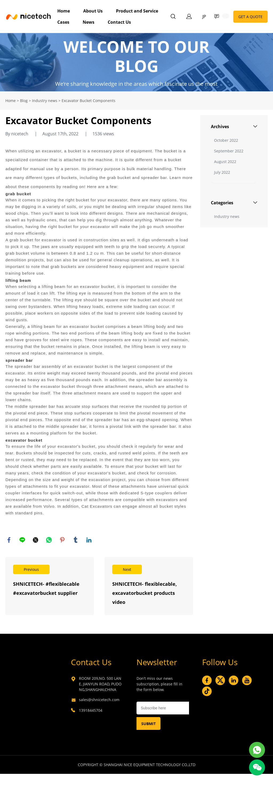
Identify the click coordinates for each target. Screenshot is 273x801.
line (23, 540)
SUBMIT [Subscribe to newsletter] (148, 724)
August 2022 (225, 161)
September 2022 (228, 150)
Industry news (44, 100)
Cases (63, 22)
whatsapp (49, 540)
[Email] (162, 708)
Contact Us (119, 22)
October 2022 (226, 140)
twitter (36, 540)
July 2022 (222, 172)
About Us (93, 11)
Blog (24, 100)
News (88, 22)
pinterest (63, 540)
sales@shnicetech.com (99, 700)
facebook (9, 540)
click (136, 62)
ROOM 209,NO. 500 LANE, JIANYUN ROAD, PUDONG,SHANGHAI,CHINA (100, 684)
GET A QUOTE (250, 16)
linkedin (89, 540)
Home (63, 11)
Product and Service (137, 11)
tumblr (76, 540)
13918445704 (90, 710)
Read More (49, 587)
